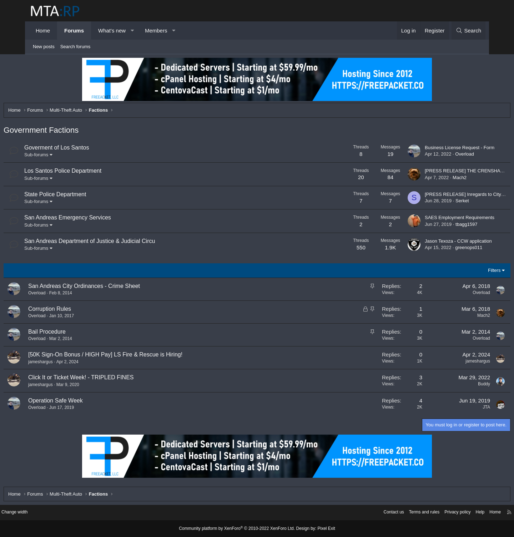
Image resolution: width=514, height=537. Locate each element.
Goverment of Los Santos (83, 149)
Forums (74, 30)
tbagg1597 (439, 226)
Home (43, 30)
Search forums (75, 46)
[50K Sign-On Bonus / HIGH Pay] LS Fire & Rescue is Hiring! (132, 356)
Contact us (355, 513)
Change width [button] (46, 513)
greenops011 (441, 249)
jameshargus (67, 363)
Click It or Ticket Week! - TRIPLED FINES (107, 379)
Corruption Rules (76, 311)
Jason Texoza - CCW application (431, 242)
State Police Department (82, 196)
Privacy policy (424, 513)
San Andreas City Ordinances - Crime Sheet (111, 288)
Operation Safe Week (82, 402)
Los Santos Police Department (89, 172)
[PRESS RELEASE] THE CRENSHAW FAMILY (446, 172)
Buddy (457, 385)
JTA (459, 408)
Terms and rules (388, 513)
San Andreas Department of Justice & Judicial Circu (116, 243)
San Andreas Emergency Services (94, 219)
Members (156, 30)
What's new (112, 30)
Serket (435, 202)
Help (448, 513)
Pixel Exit (320, 529)
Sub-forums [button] (63, 156)
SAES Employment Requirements (433, 219)
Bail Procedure (73, 333)
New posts (44, 46)
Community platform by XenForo (238, 529)
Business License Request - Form (433, 149)
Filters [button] (467, 272)
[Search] (468, 30)
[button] (132, 30)
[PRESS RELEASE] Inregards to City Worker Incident (453, 196)
